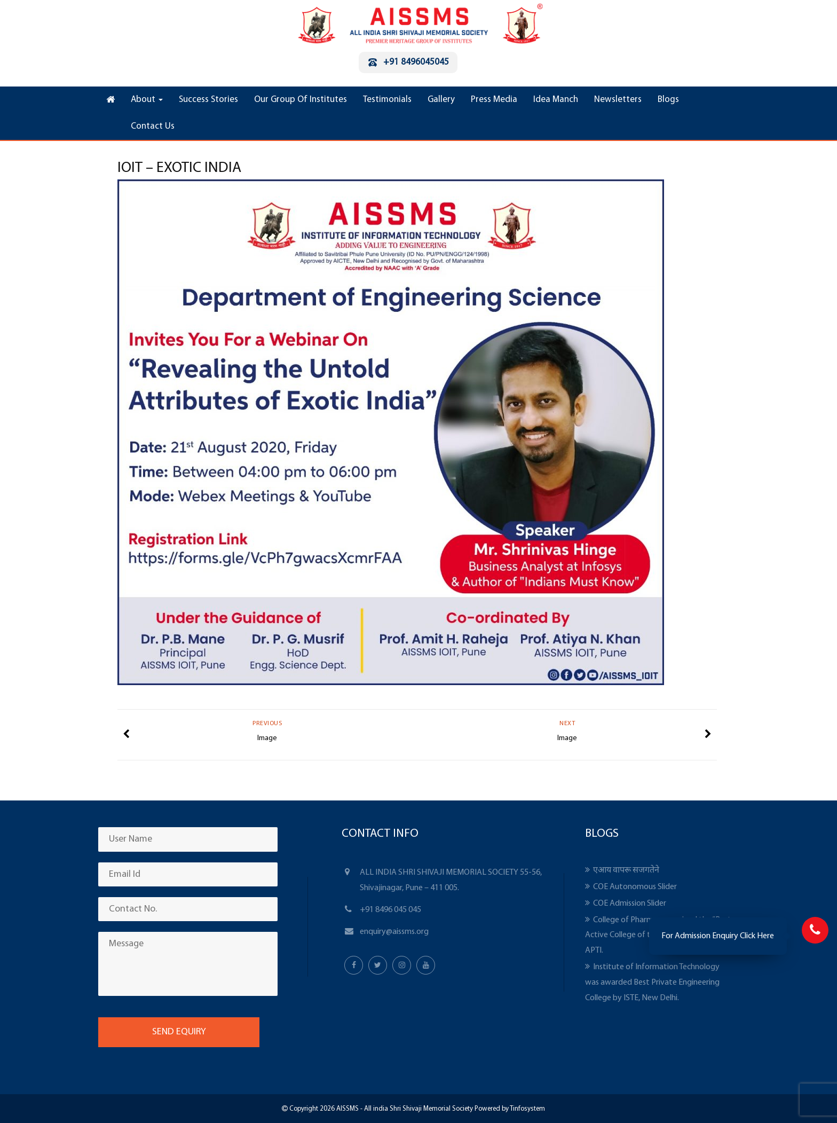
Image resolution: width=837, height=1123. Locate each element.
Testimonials (387, 99)
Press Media (494, 99)
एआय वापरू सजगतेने (626, 870)
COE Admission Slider (629, 903)
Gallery (441, 99)
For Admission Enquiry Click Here (717, 936)
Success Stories (208, 99)
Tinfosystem (527, 1108)
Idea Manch (555, 99)
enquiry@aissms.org (394, 932)
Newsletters (618, 99)
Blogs (668, 99)
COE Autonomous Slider (635, 887)
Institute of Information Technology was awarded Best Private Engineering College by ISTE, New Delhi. (652, 982)
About (147, 99)
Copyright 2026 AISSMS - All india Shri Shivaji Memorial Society (380, 1108)
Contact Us (153, 126)
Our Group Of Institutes (300, 99)
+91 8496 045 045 (390, 910)
